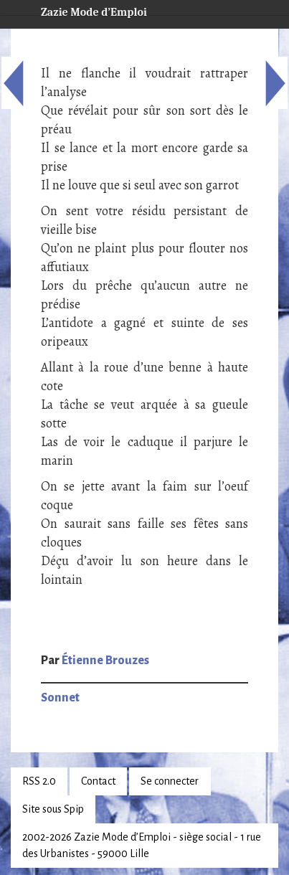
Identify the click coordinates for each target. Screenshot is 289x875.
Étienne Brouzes (105, 660)
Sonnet (60, 697)
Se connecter (170, 781)
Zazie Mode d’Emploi (82, 10)
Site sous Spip (53, 809)
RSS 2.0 (39, 781)
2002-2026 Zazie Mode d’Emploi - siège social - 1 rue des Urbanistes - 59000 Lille (141, 845)
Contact (98, 781)
